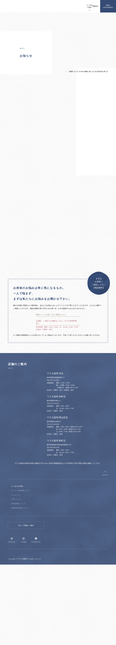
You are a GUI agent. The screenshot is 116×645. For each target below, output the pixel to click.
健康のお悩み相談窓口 (108, 6)
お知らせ (40, 6)
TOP (57, 71)
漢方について (61, 6)
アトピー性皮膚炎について (36, 571)
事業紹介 (78, 6)
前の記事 (14, 325)
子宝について (31, 579)
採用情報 (94, 6)
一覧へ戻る (36, 325)
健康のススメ (85, 6)
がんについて (31, 575)
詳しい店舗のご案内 (26, 606)
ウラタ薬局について (50, 6)
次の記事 (59, 325)
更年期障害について (34, 584)
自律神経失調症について (35, 588)
